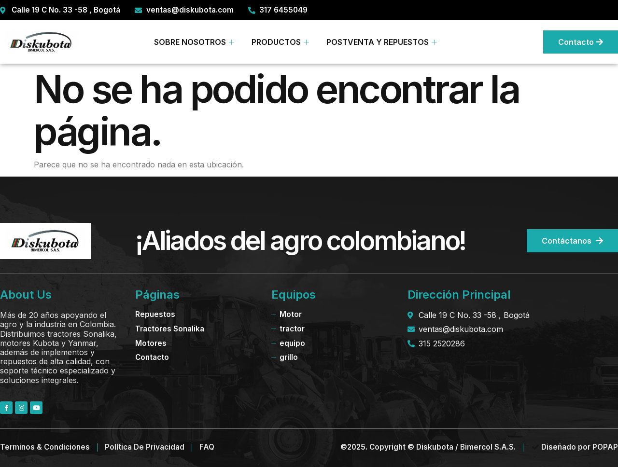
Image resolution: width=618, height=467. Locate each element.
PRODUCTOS (280, 42)
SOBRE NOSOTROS (194, 42)
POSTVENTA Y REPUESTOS (381, 42)
